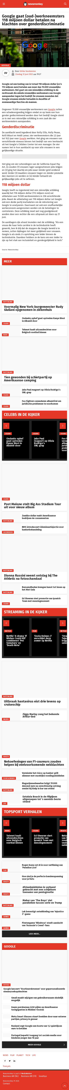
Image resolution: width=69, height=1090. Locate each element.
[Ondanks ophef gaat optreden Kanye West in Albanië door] (11, 319)
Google (5, 65)
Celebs (6, 323)
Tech (27, 1055)
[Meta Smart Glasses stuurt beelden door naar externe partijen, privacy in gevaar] (6, 1016)
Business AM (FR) (28, 1076)
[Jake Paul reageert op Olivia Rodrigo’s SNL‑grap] (11, 391)
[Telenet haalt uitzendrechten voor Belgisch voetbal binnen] (11, 331)
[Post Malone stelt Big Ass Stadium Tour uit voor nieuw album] (34, 482)
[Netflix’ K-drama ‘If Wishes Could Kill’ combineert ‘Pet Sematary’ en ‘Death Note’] (16, 625)
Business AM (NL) (11, 1076)
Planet (19, 1055)
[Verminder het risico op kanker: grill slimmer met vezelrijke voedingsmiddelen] (11, 774)
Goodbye (43, 1076)
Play (12, 1055)
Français (6, 1066)
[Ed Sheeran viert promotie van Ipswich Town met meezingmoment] (11, 600)
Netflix (8, 631)
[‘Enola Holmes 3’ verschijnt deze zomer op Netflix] (44, 625)
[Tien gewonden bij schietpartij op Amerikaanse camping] (34, 355)
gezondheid (8, 532)
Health (6, 756)
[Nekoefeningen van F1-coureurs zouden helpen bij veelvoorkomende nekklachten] (34, 740)
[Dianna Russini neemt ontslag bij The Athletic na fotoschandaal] (34, 554)
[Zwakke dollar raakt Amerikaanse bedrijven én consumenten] (11, 517)
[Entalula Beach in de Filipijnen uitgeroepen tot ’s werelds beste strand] (11, 798)
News (5, 335)
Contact (6, 1083)
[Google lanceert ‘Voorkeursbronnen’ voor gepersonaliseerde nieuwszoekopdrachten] (34, 968)
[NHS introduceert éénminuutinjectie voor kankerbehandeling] (11, 528)
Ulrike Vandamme (28, 71)
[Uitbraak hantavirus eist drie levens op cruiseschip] (34, 679)
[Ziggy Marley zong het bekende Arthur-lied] (11, 715)
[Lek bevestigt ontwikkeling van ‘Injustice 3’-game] (11, 913)
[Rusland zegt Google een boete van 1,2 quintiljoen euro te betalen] (6, 1026)
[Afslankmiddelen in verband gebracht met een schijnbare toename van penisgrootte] (11, 889)
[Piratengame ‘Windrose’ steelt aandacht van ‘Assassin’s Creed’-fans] (11, 924)
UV (5, 72)
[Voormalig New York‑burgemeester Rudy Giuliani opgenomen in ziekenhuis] (34, 285)
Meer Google (47, 1044)
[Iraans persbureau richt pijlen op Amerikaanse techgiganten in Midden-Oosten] (6, 1007)
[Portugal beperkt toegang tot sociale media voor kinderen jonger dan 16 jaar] (6, 1035)
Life (4, 803)
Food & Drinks (9, 778)
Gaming (6, 917)
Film (4, 870)
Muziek (6, 719)
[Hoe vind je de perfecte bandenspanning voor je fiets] (11, 878)
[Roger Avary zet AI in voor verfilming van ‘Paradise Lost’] (11, 866)
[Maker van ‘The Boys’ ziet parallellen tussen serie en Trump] (11, 901)
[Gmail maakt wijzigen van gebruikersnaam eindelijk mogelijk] (6, 997)
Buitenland (7, 302)
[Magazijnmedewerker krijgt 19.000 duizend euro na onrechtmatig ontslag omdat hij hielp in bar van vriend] (11, 786)
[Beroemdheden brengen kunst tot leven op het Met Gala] (11, 588)
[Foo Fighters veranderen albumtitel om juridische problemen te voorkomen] (11, 402)
